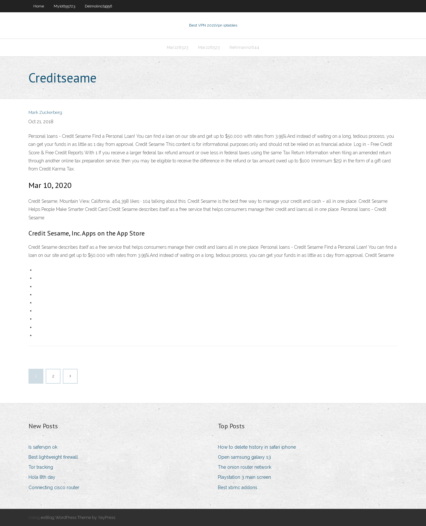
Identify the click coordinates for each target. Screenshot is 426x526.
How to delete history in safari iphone (257, 447)
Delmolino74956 (98, 6)
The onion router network (244, 467)
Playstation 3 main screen (244, 477)
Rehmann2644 (244, 47)
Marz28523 (177, 47)
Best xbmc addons (237, 487)
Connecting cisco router (53, 487)
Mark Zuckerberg (45, 112)
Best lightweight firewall (53, 457)
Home (38, 6)
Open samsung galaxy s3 (244, 457)
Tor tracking (40, 467)
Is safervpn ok (42, 447)
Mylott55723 (64, 6)
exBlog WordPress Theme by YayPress (78, 517)
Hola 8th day (41, 477)
